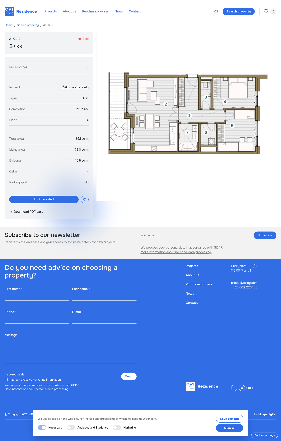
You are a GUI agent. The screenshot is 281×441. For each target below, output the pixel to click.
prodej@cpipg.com (244, 283)
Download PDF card (26, 212)
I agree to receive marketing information (35, 379)
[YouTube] (249, 388)
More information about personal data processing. (176, 252)
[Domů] (21, 11)
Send (129, 376)
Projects (51, 11)
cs (216, 11)
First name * (13, 289)
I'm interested (44, 199)
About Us (69, 11)
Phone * (10, 312)
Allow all (229, 428)
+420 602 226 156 (244, 287)
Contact (135, 11)
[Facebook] (234, 388)
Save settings (229, 418)
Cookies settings (265, 435)
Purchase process (95, 11)
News (119, 11)
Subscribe (265, 235)
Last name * (81, 289)
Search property (28, 25)
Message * (12, 335)
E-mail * (78, 312)
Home (9, 25)
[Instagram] (242, 388)
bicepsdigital (267, 414)
